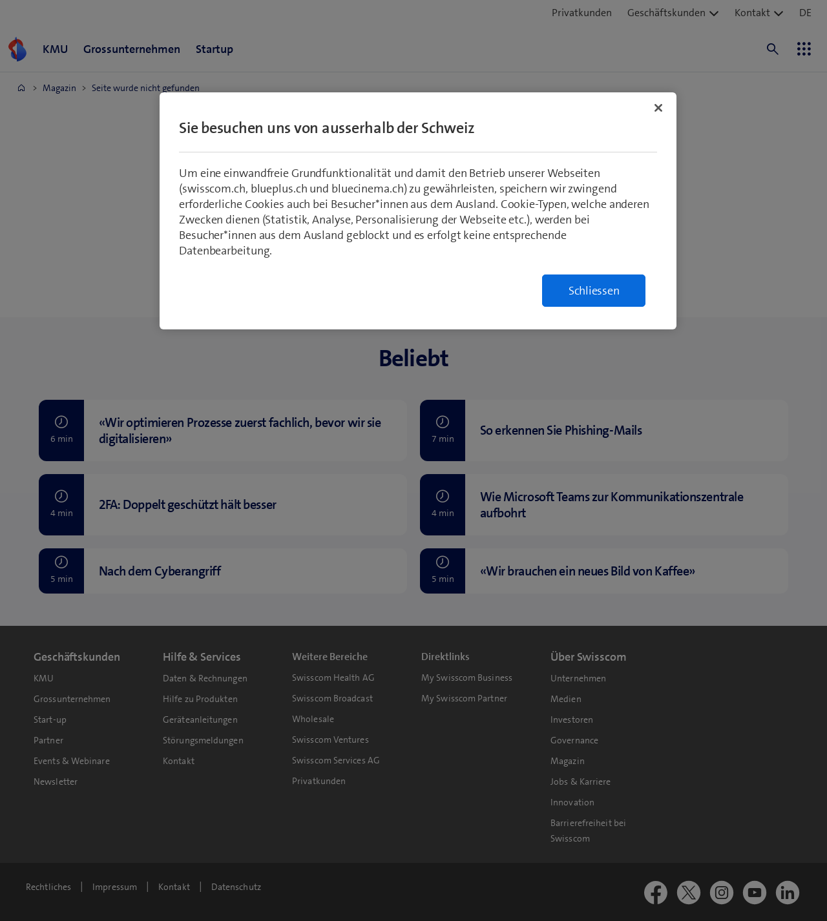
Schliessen (594, 290)
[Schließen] (658, 108)
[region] (418, 210)
